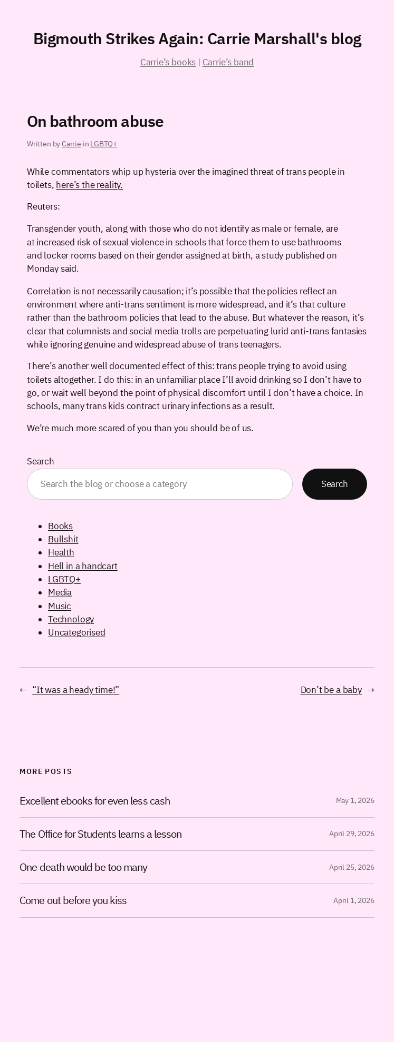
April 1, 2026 (353, 900)
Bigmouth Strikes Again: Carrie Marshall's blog (197, 38)
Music (59, 606)
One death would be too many (83, 867)
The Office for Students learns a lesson (100, 834)
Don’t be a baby (331, 690)
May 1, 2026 (355, 800)
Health (61, 552)
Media (60, 592)
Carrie (71, 143)
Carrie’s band (228, 62)
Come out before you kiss (73, 900)
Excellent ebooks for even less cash (94, 801)
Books (60, 526)
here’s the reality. (89, 185)
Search (40, 461)
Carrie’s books (168, 62)
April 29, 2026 (351, 833)
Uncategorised (76, 632)
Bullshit (63, 539)
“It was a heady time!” (75, 690)
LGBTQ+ (103, 143)
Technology (71, 619)
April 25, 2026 (351, 867)
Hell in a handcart (83, 566)
